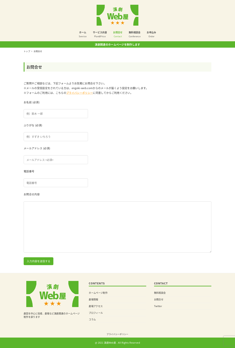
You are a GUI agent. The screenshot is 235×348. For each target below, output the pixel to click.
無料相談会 (160, 292)
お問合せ (158, 299)
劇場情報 (93, 299)
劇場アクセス (96, 306)
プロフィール (96, 312)
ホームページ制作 (98, 292)
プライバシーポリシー (79, 93)
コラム (92, 319)
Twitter (158, 306)
